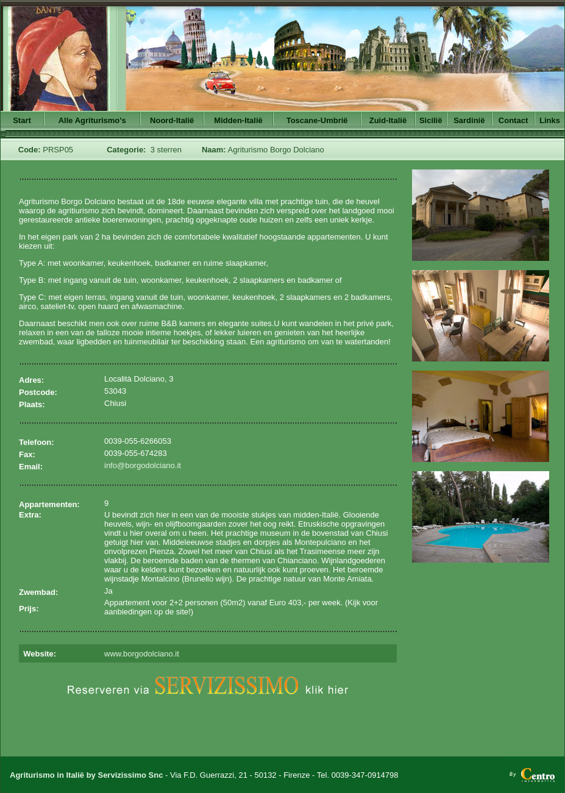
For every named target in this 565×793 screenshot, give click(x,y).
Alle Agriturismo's (92, 120)
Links (549, 120)
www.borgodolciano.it (141, 653)
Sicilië (430, 120)
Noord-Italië (172, 120)
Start (22, 120)
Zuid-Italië (388, 120)
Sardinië (469, 120)
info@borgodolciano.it (142, 465)
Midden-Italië (238, 120)
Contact (513, 120)
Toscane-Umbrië (317, 120)
